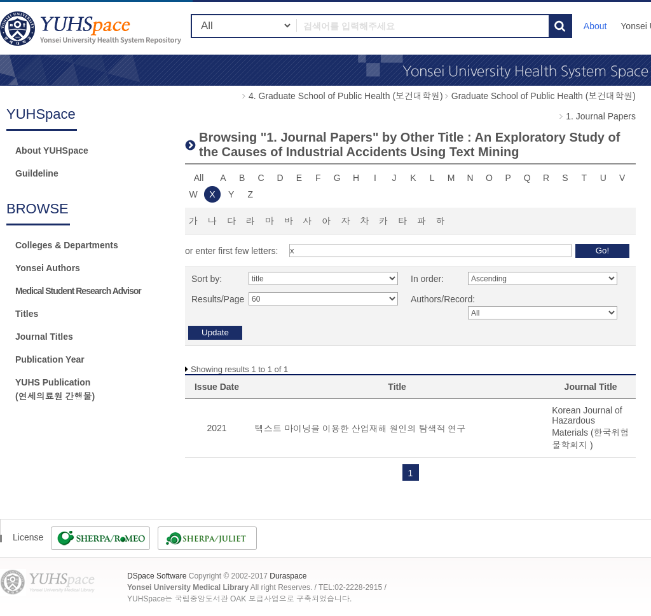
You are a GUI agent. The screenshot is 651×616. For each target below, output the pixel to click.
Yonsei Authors (47, 268)
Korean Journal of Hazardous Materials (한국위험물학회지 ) (590, 427)
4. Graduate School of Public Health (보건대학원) (346, 96)
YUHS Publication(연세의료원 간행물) (55, 389)
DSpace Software (156, 576)
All (199, 178)
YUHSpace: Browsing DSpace (92, 28)
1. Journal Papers (601, 116)
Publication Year (50, 359)
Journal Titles (44, 336)
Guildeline (36, 173)
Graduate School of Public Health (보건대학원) (543, 96)
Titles (26, 314)
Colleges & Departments (66, 245)
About (595, 26)
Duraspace (288, 576)
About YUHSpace (51, 150)
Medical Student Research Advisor (78, 291)
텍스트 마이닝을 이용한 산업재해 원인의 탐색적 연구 (360, 429)
